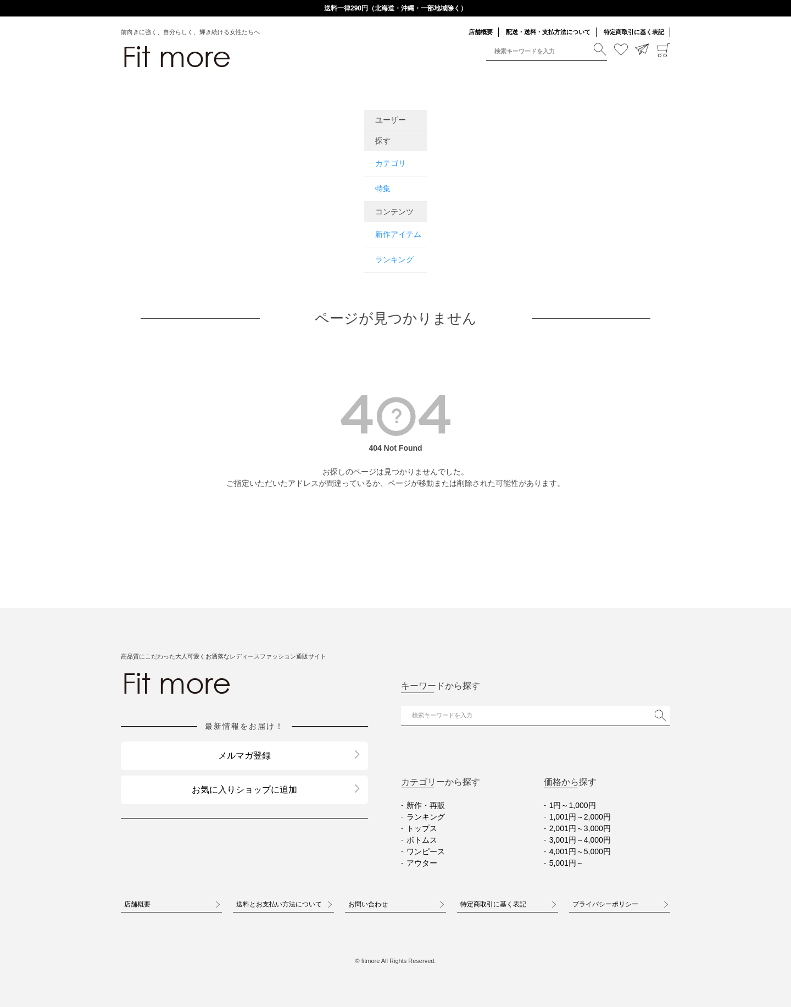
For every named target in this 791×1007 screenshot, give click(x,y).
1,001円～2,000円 (580, 816)
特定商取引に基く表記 (634, 32)
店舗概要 (481, 32)
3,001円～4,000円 (580, 840)
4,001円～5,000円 (580, 851)
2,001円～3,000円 (580, 828)
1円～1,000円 (572, 805)
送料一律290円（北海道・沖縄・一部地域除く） (395, 8)
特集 (383, 188)
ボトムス (421, 840)
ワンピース (425, 851)
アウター (421, 863)
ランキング (394, 259)
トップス (421, 828)
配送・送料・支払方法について (548, 32)
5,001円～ (566, 863)
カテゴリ (390, 163)
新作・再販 (425, 805)
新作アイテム (398, 234)
